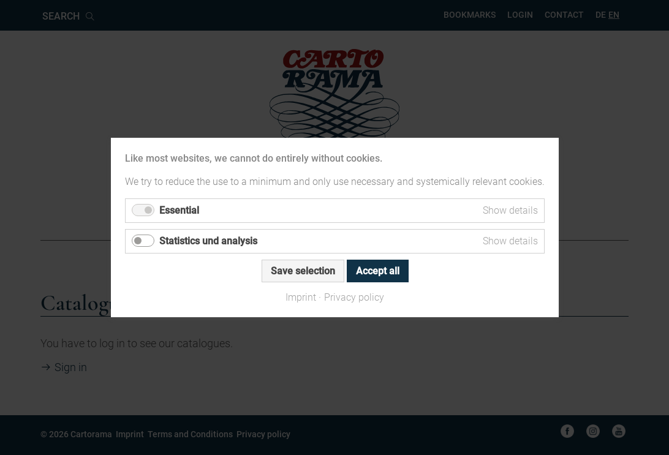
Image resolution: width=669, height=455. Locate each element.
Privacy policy (354, 297)
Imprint (300, 297)
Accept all (377, 271)
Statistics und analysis (208, 241)
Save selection (302, 271)
